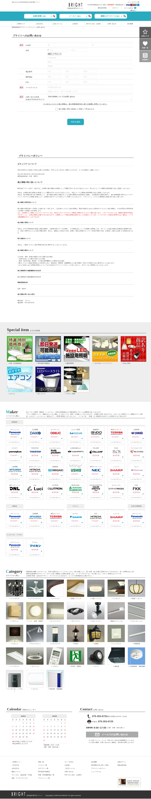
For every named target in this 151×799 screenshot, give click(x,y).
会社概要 (130, 24)
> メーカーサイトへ (14, 442)
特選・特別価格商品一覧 (46, 775)
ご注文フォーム (57, 24)
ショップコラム (96, 772)
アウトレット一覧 (44, 778)
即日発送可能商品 (44, 772)
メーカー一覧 (42, 765)
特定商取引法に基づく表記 (100, 765)
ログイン (115, 8)
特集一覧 (41, 762)
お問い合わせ (111, 24)
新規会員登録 (102, 8)
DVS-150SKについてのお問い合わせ (89, 97)
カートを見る (128, 8)
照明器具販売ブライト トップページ (23, 27)
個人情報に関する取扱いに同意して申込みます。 (75, 109)
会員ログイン (122, 762)
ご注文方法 (39, 24)
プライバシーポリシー (98, 769)
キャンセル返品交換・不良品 (22, 775)
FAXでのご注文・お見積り (93, 23)
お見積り (75, 24)
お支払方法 (15, 769)
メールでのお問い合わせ (115, 735)
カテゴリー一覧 (43, 769)
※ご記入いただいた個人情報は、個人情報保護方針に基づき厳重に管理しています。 (75, 104)
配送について (16, 772)
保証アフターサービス (20, 778)
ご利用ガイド (20, 24)
